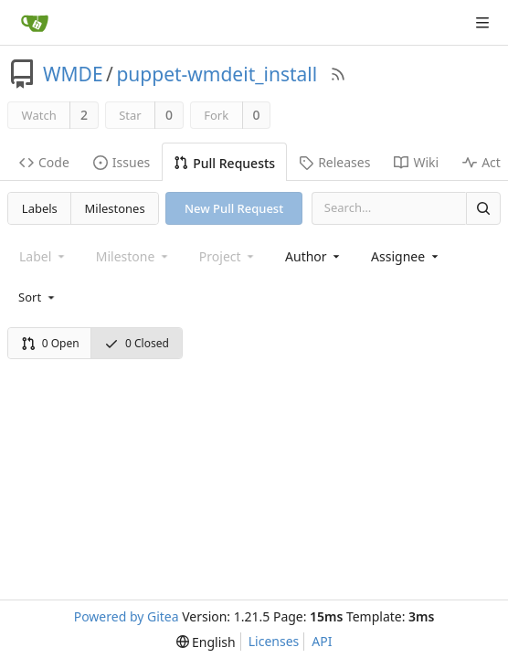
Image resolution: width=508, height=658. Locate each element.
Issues (121, 162)
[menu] (38, 297)
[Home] (34, 22)
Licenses (274, 641)
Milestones (115, 208)
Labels (40, 208)
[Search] (483, 208)
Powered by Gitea (126, 616)
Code (44, 162)
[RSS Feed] (338, 74)
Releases (334, 162)
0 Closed (136, 343)
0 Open (50, 343)
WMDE (73, 74)
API (322, 641)
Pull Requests (224, 163)
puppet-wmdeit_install (216, 74)
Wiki (416, 162)
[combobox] (314, 256)
